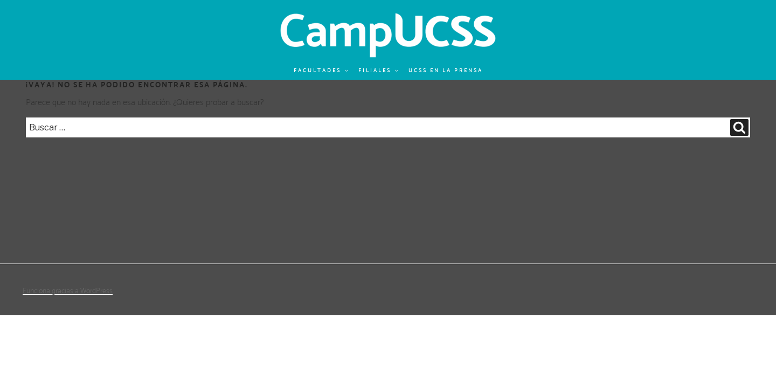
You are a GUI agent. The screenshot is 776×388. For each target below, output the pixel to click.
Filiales (378, 70)
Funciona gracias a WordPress (68, 290)
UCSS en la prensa (445, 70)
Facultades (321, 70)
